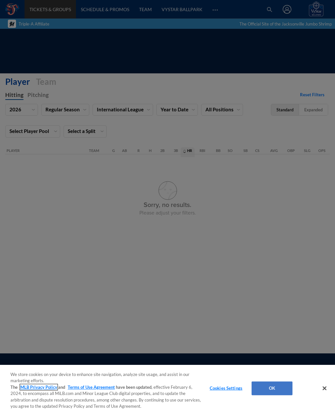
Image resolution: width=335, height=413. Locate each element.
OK (272, 388)
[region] (167, 389)
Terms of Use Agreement (91, 387)
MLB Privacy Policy (38, 387)
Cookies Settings (226, 388)
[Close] (324, 388)
